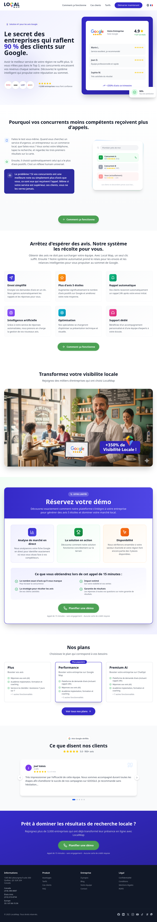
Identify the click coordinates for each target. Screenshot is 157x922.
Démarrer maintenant (128, 5)
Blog (82, 881)
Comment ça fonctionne (74, 5)
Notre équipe (86, 885)
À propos (84, 877)
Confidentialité (125, 877)
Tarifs (107, 5)
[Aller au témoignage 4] (81, 799)
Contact (84, 888)
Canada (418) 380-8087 (10, 889)
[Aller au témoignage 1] (73, 799)
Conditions (123, 881)
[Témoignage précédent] (20, 777)
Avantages (46, 877)
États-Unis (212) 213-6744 (10, 895)
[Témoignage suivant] (137, 777)
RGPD (121, 888)
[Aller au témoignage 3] (79, 799)
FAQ (44, 888)
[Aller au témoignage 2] (77, 799)
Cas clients (95, 5)
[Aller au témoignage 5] (84, 799)
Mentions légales (126, 885)
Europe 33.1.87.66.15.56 (11, 902)
